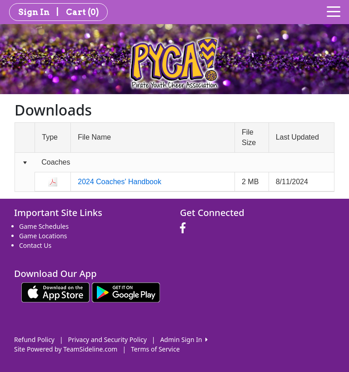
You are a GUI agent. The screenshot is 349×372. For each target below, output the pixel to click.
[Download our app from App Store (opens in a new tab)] (55, 291)
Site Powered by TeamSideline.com (65, 349)
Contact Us (35, 245)
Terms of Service (155, 349)
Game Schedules (44, 226)
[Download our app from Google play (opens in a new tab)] (126, 291)
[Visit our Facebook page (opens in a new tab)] (185, 228)
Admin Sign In (183, 339)
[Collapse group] (24, 162)
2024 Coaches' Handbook (119, 182)
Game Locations (43, 235)
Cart (82, 12)
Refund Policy (34, 339)
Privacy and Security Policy (107, 339)
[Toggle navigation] (333, 11)
